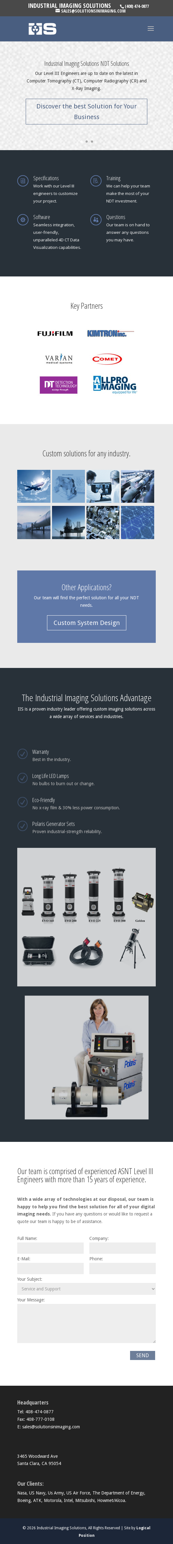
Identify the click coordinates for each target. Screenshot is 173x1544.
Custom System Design (87, 623)
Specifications (46, 178)
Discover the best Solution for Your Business (86, 111)
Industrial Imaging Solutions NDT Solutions (86, 63)
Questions (115, 217)
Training (113, 178)
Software (41, 217)
